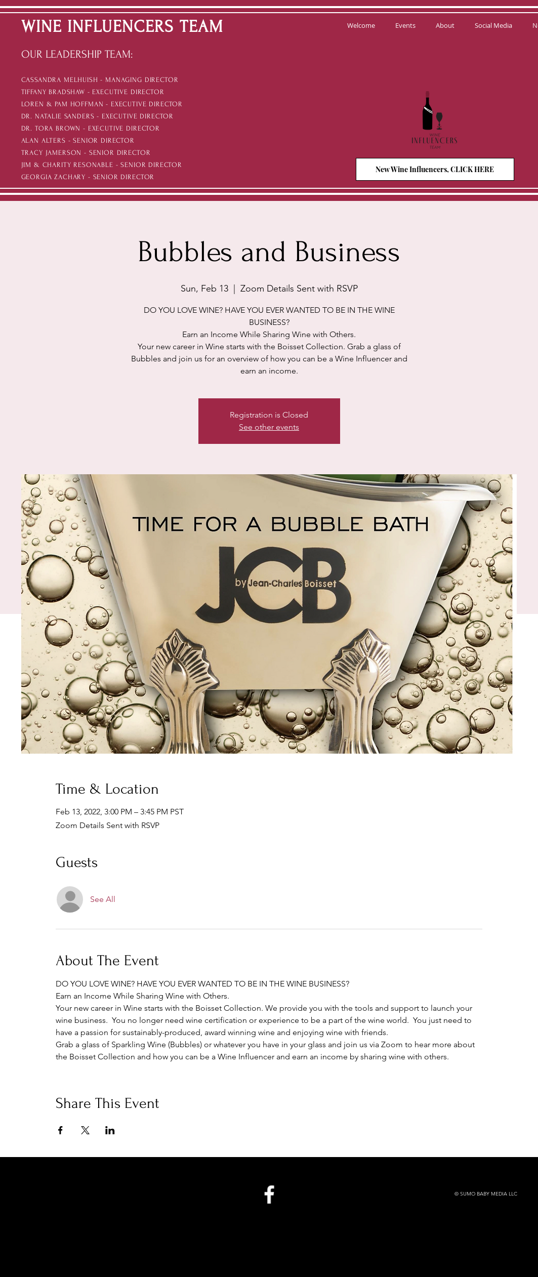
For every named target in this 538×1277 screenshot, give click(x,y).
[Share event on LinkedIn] (110, 1130)
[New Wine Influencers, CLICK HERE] (435, 169)
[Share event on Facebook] (60, 1130)
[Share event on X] (85, 1130)
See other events (269, 427)
